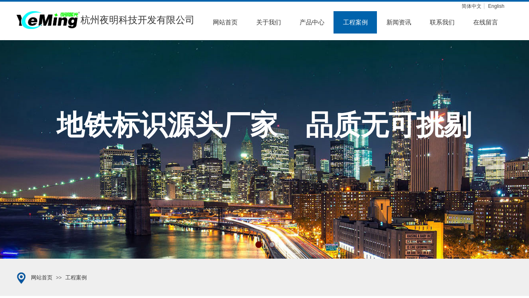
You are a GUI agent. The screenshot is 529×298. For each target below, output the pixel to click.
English (496, 6)
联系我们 (442, 22)
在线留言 (485, 22)
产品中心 (312, 22)
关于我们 (268, 22)
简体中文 (471, 6)
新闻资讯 (398, 22)
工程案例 (355, 22)
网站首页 (225, 22)
